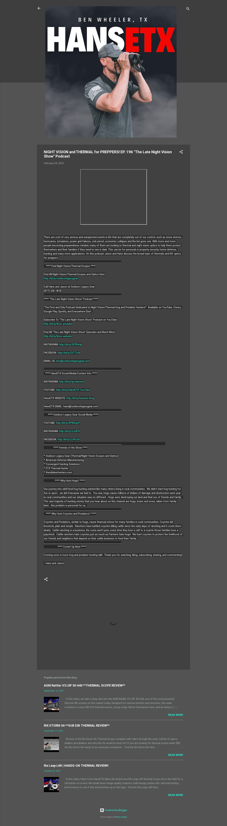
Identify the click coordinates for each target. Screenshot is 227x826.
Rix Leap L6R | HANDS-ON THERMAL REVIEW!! (76, 765)
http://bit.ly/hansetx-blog (80, 398)
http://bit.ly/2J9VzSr (69, 439)
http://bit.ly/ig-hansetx (71, 381)
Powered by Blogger (113, 810)
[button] (181, 152)
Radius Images (121, 817)
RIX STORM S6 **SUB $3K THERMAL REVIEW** (77, 725)
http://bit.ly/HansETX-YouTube (73, 389)
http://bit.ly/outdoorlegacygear (61, 278)
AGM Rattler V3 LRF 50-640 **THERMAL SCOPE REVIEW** (84, 685)
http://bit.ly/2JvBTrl (69, 431)
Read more (175, 714)
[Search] (188, 9)
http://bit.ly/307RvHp (70, 344)
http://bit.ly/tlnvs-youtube (58, 323)
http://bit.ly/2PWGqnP (68, 422)
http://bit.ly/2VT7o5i (69, 352)
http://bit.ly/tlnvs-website (58, 336)
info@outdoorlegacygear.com (73, 361)
